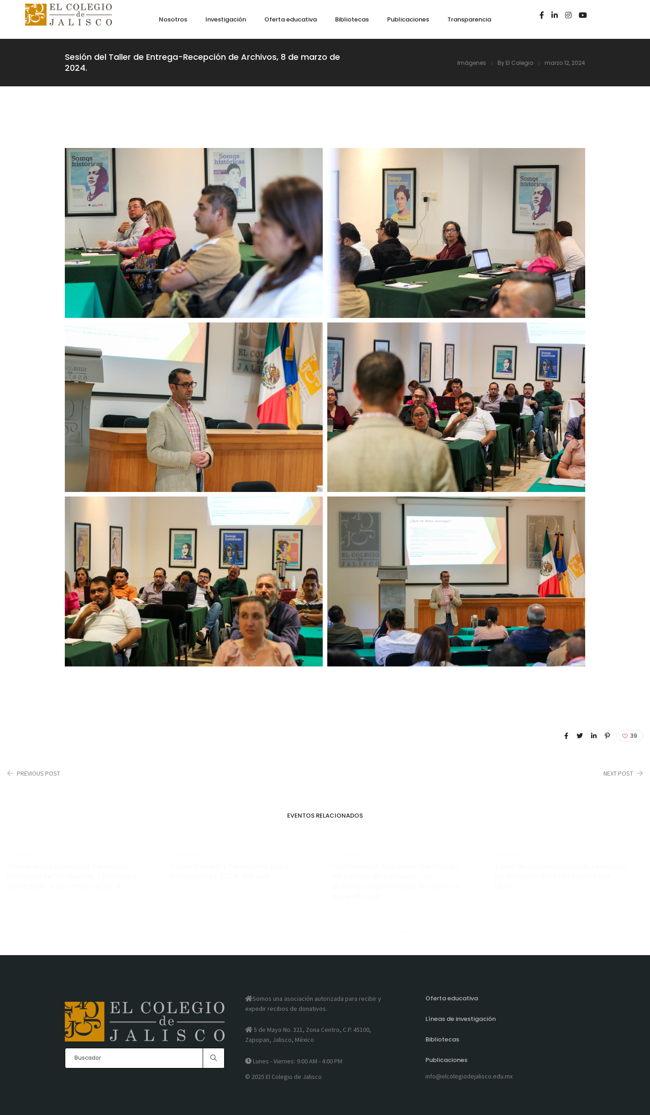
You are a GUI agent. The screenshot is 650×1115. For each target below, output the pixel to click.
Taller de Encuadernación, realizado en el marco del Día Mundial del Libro (560, 876)
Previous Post (38, 773)
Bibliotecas (442, 1039)
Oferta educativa (451, 998)
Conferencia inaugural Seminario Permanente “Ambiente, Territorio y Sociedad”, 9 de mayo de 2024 (72, 876)
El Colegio (519, 63)
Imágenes (471, 63)
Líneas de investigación (460, 1019)
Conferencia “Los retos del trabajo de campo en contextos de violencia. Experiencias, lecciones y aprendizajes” (396, 881)
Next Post (618, 773)
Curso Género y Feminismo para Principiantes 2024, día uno (228, 871)
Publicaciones (446, 1060)
